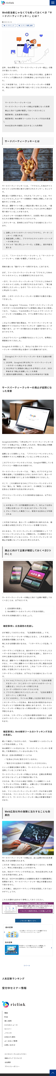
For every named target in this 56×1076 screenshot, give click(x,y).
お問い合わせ (48, 3)
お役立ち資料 (10, 1037)
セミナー (8, 1029)
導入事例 (8, 1021)
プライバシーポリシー (12, 1066)
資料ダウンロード (46, 3)
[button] (53, 2)
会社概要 (8, 1062)
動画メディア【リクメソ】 (13, 1058)
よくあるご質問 (10, 1041)
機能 (6, 1013)
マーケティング (9, 25)
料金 (6, 1017)
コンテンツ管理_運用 (26, 25)
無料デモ (43, 3)
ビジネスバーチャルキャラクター (16, 1054)
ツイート (27, 965)
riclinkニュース (11, 1025)
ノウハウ (8, 1033)
